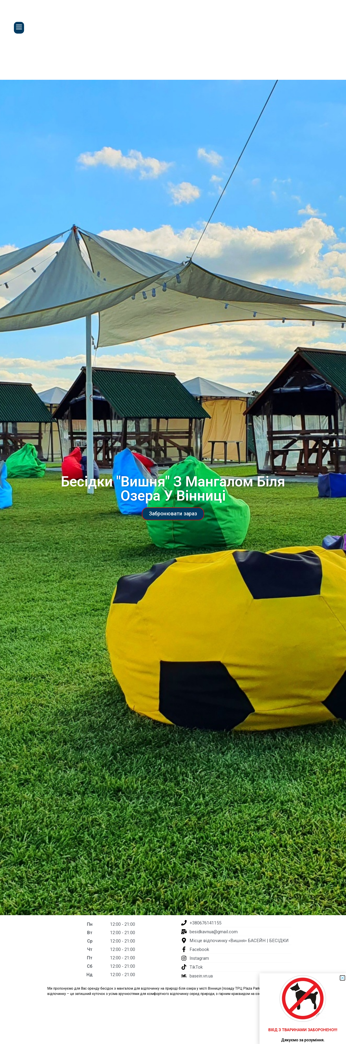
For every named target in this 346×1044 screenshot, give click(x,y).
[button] (342, 978)
